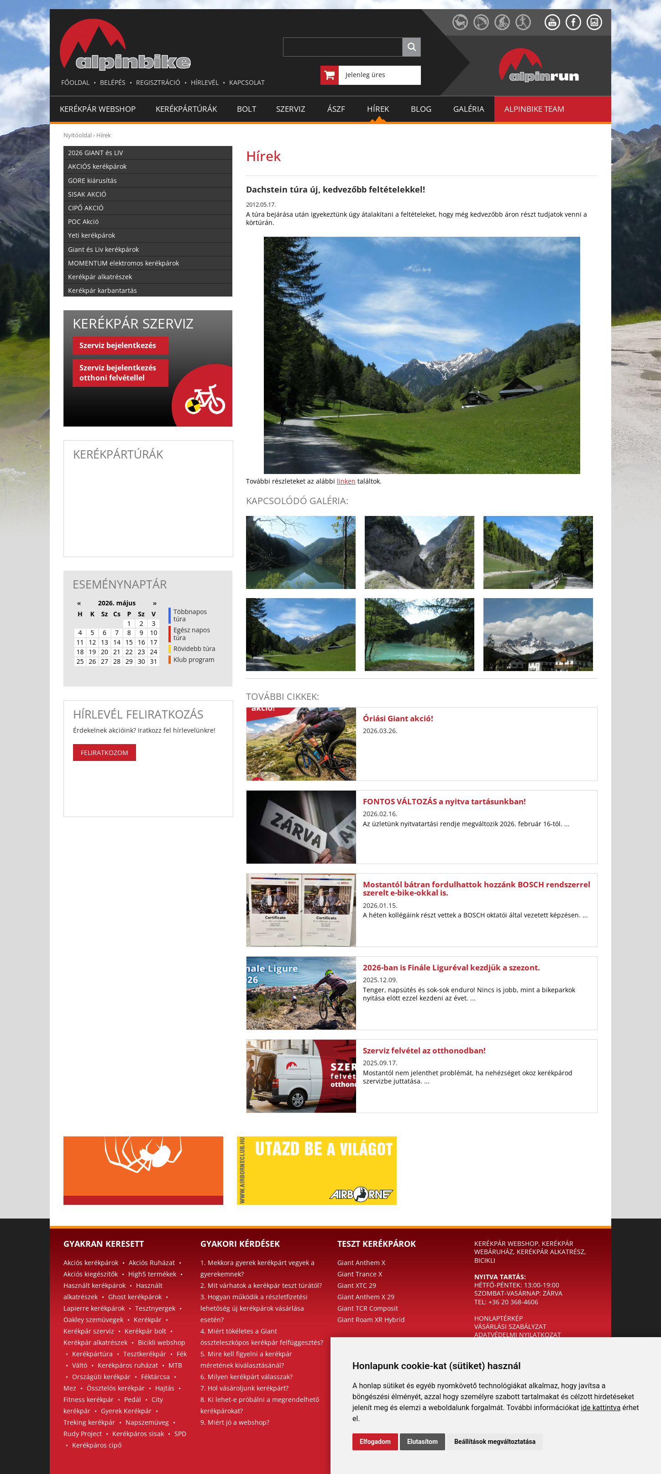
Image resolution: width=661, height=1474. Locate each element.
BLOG (421, 109)
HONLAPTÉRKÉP (498, 1318)
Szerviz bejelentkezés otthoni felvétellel (117, 373)
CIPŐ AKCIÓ (86, 207)
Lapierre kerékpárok (94, 1308)
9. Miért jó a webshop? (234, 1422)
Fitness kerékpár (88, 1399)
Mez (69, 1388)
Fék (182, 1353)
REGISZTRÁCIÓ (158, 82)
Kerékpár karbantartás (102, 290)
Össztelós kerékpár (116, 1388)
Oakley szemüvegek (93, 1319)
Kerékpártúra (92, 1353)
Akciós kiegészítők (90, 1274)
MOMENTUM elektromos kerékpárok (123, 263)
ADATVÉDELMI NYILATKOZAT (517, 1334)
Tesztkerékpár (144, 1353)
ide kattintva (600, 1407)
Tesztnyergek (155, 1308)
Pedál (132, 1399)
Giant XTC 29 (356, 1285)
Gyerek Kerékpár (126, 1410)
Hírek (103, 135)
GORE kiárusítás (92, 180)
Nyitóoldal (77, 135)
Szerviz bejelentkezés (117, 345)
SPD (180, 1433)
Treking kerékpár (89, 1422)
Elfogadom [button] (375, 1441)
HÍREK (378, 109)
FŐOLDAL (75, 82)
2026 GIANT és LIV (95, 152)
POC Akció (83, 221)
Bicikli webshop (161, 1342)
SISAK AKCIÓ (87, 194)
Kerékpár (148, 1319)
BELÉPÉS (113, 82)
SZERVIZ (290, 109)
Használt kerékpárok (94, 1285)
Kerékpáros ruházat (128, 1365)
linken (346, 481)
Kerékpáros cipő (96, 1445)
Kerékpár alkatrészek (100, 276)
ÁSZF (336, 109)
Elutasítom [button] (422, 1441)
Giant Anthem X (361, 1262)
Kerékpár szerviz (88, 1331)
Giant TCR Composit (367, 1308)
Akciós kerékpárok (90, 1262)
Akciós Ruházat (152, 1262)
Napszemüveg (147, 1422)
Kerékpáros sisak (138, 1433)
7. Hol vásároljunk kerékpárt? (244, 1388)
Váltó (79, 1365)
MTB (175, 1365)
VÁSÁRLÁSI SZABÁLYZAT (510, 1326)
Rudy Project (82, 1433)
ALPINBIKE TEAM (534, 109)
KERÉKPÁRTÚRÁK (186, 109)
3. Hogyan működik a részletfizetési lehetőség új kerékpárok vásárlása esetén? (254, 1308)
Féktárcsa (155, 1376)
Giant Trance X (359, 1274)
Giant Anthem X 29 (365, 1296)
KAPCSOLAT (247, 82)
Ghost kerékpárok (135, 1296)
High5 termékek (152, 1274)
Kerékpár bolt (145, 1331)
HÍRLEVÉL (205, 82)
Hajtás (164, 1388)
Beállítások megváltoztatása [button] (494, 1441)
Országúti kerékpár (101, 1376)
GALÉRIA (468, 109)
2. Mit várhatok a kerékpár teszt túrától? (261, 1285)
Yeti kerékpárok (91, 235)
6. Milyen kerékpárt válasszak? (246, 1376)
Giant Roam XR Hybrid (371, 1319)
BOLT (246, 109)
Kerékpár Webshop (98, 109)
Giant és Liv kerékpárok (103, 249)
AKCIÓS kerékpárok (97, 166)
